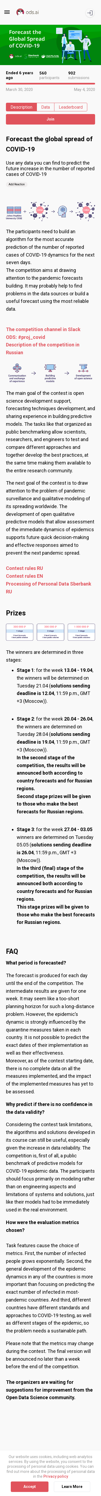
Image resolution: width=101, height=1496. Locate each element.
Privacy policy (55, 1476)
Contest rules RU (24, 568)
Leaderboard (71, 107)
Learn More (72, 1486)
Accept (29, 1486)
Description (21, 107)
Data (45, 107)
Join (50, 119)
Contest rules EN (24, 576)
